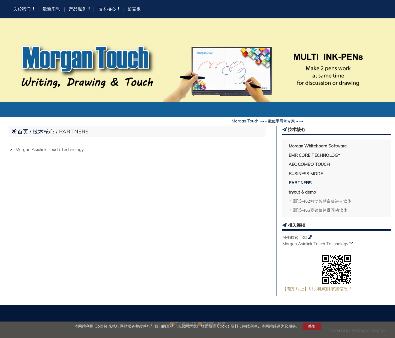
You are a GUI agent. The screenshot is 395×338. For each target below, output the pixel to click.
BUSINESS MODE (306, 173)
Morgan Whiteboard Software (318, 146)
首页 (22, 131)
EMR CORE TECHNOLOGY (314, 155)
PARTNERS (300, 182)
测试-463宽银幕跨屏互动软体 (320, 210)
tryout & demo (302, 192)
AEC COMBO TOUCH (309, 164)
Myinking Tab (294, 237)
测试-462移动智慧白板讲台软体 (322, 201)
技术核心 (44, 131)
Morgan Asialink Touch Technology (315, 244)
